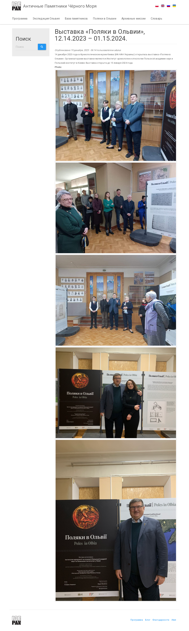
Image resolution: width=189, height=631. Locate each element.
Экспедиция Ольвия (46, 18)
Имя (174, 620)
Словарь (156, 18)
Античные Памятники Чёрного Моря (60, 6)
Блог (147, 620)
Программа (19, 18)
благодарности (161, 620)
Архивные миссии (134, 18)
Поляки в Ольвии (104, 18)
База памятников (76, 18)
